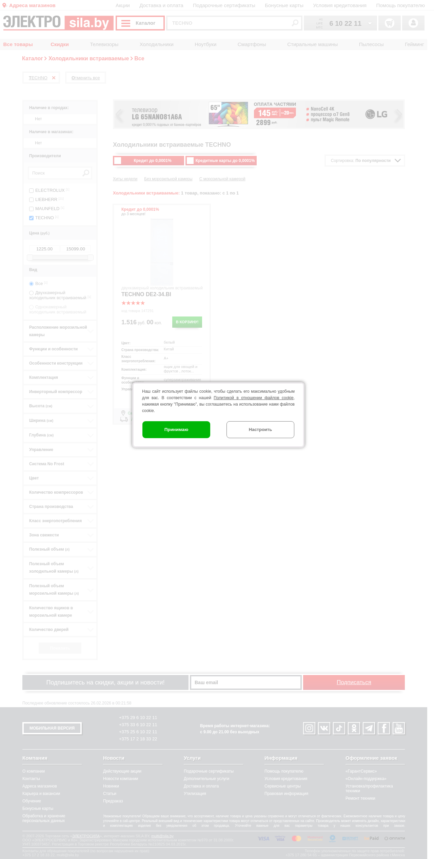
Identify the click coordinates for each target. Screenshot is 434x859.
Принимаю (176, 429)
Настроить (260, 429)
